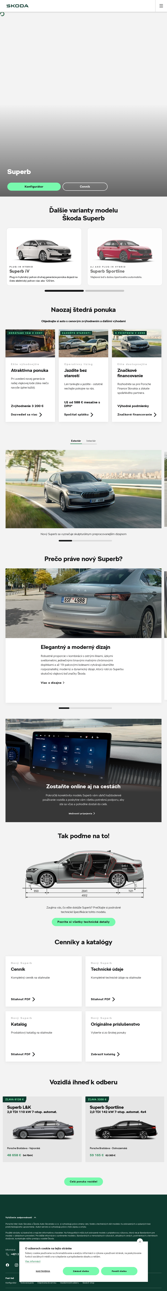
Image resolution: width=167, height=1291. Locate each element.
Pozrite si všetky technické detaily (83, 922)
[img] (17, 6)
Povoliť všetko (119, 1271)
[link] (30, 375)
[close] (140, 1241)
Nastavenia (43, 1271)
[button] (64, 291)
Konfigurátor (34, 186)
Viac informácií (32, 1261)
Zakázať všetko (81, 1271)
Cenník (85, 186)
